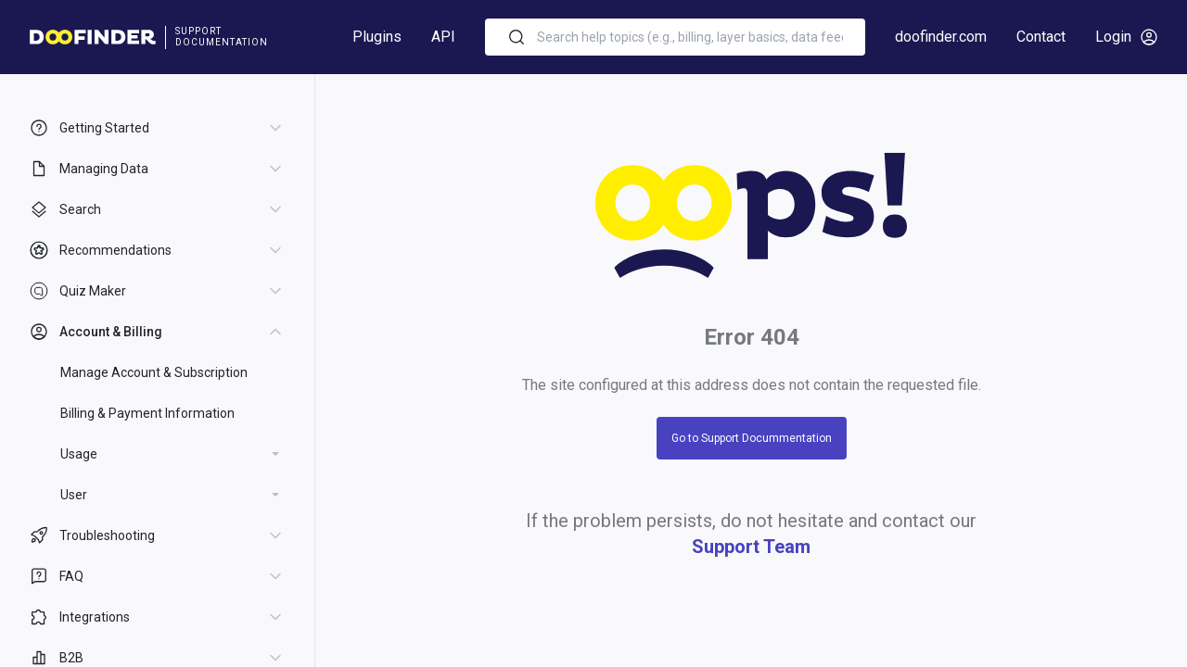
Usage (78, 454)
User (73, 494)
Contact (1041, 36)
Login (1126, 36)
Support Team (751, 546)
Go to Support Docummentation (751, 438)
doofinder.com (941, 36)
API (443, 36)
